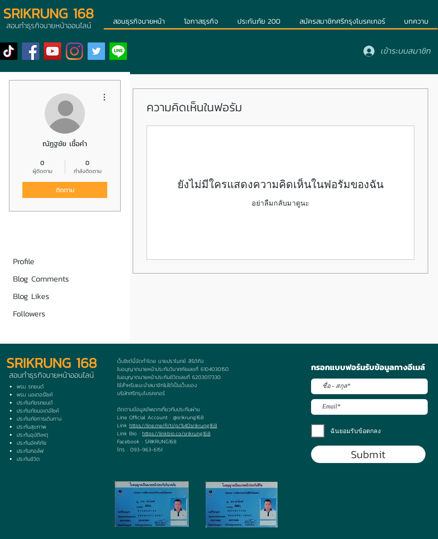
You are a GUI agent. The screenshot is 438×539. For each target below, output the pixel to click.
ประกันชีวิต (28, 459)
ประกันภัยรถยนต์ (35, 403)
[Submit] (368, 454)
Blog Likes (31, 296)
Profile (23, 261)
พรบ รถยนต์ (30, 387)
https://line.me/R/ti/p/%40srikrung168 (173, 425)
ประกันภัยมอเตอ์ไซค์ (38, 411)
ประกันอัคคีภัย (31, 443)
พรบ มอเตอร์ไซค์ (35, 395)
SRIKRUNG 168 (48, 13)
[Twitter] (96, 51)
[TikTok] (8, 51)
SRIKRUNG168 (161, 442)
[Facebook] (30, 51)
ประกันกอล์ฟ (30, 451)
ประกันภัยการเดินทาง (39, 419)
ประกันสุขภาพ (31, 427)
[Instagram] (74, 51)
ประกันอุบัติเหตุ (32, 435)
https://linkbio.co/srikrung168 (176, 434)
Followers (29, 313)
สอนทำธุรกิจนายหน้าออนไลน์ (51, 375)
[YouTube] (52, 51)
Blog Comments (41, 279)
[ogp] (118, 51)
